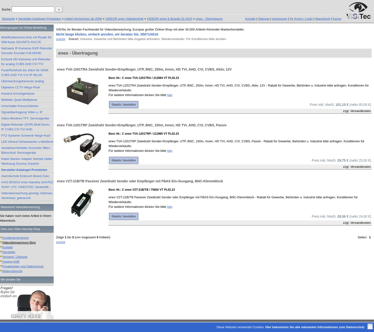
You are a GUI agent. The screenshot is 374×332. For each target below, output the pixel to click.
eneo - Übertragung (209, 18)
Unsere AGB (10, 261)
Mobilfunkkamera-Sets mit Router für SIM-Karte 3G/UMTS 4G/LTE (26, 40)
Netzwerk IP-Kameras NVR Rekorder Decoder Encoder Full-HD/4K (26, 50)
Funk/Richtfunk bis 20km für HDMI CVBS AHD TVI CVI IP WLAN (24, 72)
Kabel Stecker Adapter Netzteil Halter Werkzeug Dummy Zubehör (26, 161)
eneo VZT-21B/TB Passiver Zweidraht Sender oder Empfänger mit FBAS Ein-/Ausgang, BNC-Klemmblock (140, 181)
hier (169, 95)
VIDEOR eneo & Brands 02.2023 (169, 18)
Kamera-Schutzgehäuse (17, 93)
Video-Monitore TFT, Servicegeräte (25, 118)
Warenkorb (322, 18)
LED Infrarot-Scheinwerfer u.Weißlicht (27, 141)
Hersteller (9, 252)
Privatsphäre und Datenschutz (23, 266)
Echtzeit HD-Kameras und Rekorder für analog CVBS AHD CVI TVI (26, 61)
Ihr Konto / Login (301, 18)
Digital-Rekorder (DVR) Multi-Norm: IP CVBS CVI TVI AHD (25, 127)
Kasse (337, 18)
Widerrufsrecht (12, 271)
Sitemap (264, 18)
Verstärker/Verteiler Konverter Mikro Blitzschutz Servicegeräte (25, 150)
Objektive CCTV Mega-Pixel (20, 87)
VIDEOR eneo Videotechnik (124, 18)
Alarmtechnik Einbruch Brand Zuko (25, 176)
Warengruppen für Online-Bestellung (23, 27)
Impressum (279, 18)
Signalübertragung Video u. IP (21, 112)
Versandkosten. (361, 111)
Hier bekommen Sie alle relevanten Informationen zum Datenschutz (314, 327)
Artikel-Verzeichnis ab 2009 (83, 18)
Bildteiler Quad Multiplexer (19, 100)
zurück (60, 39)
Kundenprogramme (15, 238)
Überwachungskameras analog (22, 81)
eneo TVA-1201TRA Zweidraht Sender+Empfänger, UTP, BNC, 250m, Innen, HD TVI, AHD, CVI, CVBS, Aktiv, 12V (144, 69)
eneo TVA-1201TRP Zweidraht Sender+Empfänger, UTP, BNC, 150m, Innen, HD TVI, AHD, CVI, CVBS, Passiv (142, 125)
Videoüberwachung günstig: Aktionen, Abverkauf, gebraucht (27, 195)
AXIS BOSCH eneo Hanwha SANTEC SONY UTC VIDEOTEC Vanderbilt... (27, 184)
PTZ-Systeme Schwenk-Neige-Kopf (25, 135)
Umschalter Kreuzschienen (19, 106)
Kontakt (250, 18)
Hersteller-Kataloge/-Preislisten (39, 18)
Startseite (8, 18)
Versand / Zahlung (14, 257)
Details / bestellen (124, 104)
